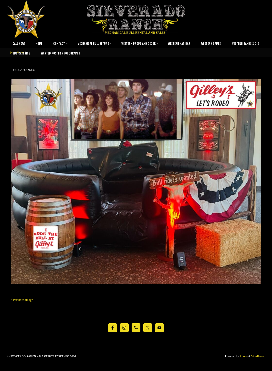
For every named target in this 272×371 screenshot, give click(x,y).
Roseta (243, 356)
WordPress (257, 356)
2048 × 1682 (21, 69)
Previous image (21, 299)
